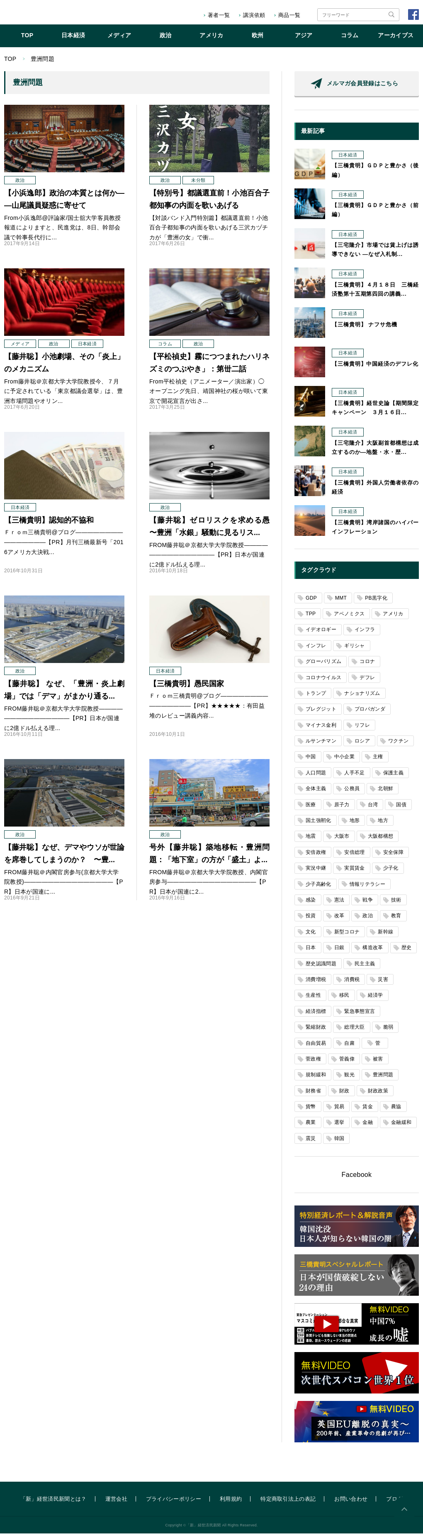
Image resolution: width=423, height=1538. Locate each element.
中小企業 (344, 761)
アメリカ (211, 39)
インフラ (365, 634)
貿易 (339, 1111)
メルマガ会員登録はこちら (362, 87)
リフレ (362, 730)
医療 (311, 809)
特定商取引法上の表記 (288, 1503)
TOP (27, 39)
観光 (349, 1079)
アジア (304, 39)
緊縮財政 (316, 1031)
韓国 (339, 1143)
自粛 (349, 1048)
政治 (166, 39)
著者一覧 (219, 15)
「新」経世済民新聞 (38, 15)
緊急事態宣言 (359, 1016)
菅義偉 (347, 1063)
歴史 (406, 952)
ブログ (394, 1503)
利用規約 (231, 1503)
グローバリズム (323, 666)
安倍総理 (354, 857)
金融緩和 (401, 1127)
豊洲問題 (383, 1079)
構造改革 (372, 952)
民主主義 (365, 968)
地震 (311, 841)
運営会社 (116, 1503)
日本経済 (73, 39)
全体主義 (316, 793)
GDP (311, 602)
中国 (311, 761)
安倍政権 (316, 857)
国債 (401, 809)
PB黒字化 (376, 602)
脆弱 (388, 1031)
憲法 (339, 904)
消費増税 (316, 984)
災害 (383, 984)
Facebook (357, 1179)
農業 (311, 1127)
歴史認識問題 (321, 968)
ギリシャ (354, 650)
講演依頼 (254, 15)
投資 (311, 920)
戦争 (367, 904)
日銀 (339, 952)
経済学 (375, 1000)
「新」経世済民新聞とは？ (53, 1503)
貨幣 (311, 1111)
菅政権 (313, 1063)
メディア (119, 39)
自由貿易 (316, 1048)
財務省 (313, 1095)
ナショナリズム (362, 698)
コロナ (367, 666)
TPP (311, 618)
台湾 (373, 809)
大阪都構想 (381, 841)
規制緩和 (316, 1079)
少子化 (391, 872)
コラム (350, 39)
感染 (311, 904)
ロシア (362, 745)
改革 (339, 920)
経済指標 (316, 1016)
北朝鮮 (385, 793)
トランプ (316, 698)
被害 (378, 1063)
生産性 (313, 1000)
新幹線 (385, 936)
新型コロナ (347, 936)
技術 (396, 904)
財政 (344, 1095)
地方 (383, 825)
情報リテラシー (367, 889)
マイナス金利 (321, 730)
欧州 (258, 39)
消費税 (352, 984)
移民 (344, 1000)
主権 (378, 761)
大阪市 (342, 841)
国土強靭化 (318, 825)
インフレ (316, 650)
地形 (355, 825)
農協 (396, 1111)
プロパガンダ (370, 713)
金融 (367, 1127)
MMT (341, 602)
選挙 (339, 1127)
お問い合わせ (350, 1503)
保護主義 (393, 777)
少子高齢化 (318, 889)
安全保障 (393, 857)
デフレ (367, 682)
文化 (311, 936)
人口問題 (316, 777)
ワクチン (398, 745)
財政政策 (378, 1095)
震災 (311, 1143)
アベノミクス (349, 618)
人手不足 (354, 777)
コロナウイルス (323, 682)
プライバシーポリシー (173, 1503)
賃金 (367, 1111)
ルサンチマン (321, 745)
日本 (311, 952)
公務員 (352, 793)
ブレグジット (321, 713)
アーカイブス (395, 39)
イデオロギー (321, 634)
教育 (396, 920)
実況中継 (316, 872)
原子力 (342, 809)
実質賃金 (354, 872)
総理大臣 (354, 1031)
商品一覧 (289, 15)
